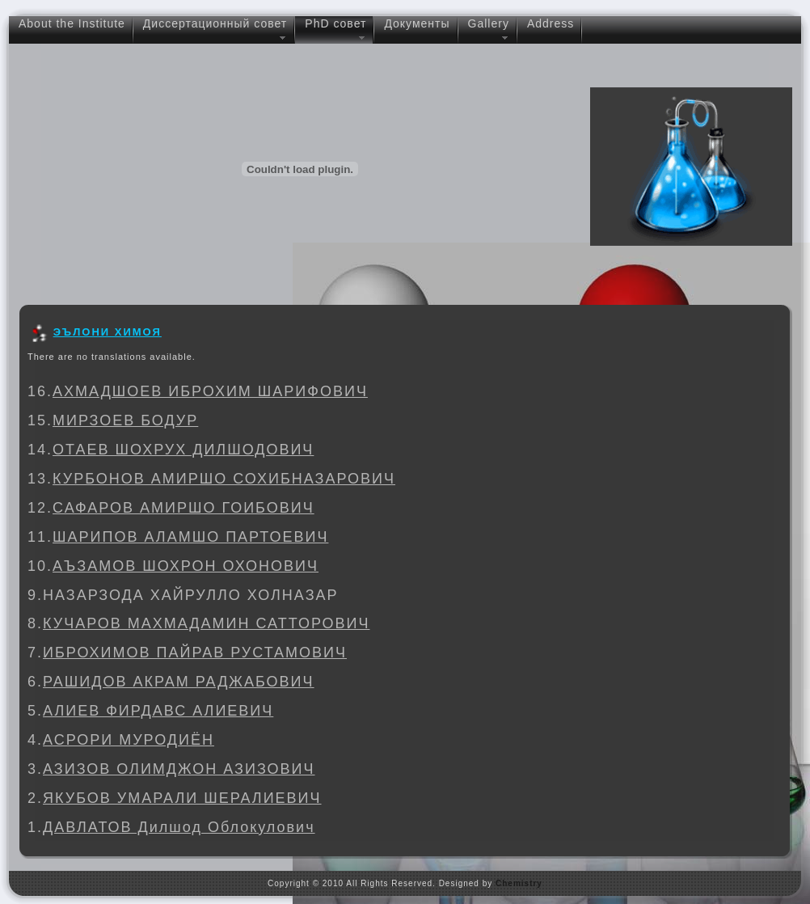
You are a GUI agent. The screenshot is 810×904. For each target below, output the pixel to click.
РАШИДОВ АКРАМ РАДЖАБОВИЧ (178, 682)
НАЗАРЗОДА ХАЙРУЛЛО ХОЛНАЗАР (191, 595)
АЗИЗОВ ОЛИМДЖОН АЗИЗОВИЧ (178, 769)
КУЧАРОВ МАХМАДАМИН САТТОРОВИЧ (206, 623)
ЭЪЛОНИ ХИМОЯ (107, 332)
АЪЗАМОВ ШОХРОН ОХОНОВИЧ (186, 566)
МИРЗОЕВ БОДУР (125, 420)
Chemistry (519, 883)
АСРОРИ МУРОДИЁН (128, 740)
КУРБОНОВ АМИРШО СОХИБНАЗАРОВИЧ (224, 479)
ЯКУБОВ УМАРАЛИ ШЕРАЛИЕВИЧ (182, 798)
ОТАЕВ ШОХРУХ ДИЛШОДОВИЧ (183, 449)
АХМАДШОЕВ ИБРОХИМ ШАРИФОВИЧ (210, 391)
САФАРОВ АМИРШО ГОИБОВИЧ (183, 508)
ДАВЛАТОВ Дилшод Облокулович (179, 827)
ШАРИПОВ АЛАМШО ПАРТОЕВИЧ (190, 537)
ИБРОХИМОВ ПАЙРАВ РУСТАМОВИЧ (195, 652)
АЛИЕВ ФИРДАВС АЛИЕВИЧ (158, 711)
